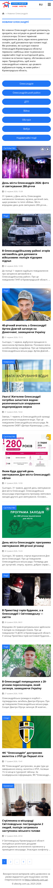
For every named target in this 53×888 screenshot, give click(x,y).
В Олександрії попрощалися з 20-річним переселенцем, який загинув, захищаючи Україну (24, 685)
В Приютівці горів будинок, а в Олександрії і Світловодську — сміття (22, 614)
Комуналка (9, 361)
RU (41, 4)
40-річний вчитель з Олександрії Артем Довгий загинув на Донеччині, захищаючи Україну (24, 329)
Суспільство (9, 148)
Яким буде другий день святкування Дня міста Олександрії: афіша (26, 474)
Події (6, 216)
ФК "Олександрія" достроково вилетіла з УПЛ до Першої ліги (22, 754)
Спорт (6, 718)
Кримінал (8, 785)
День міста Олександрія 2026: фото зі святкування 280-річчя (25, 184)
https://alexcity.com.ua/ (36, 879)
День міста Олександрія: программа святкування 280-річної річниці (26, 544)
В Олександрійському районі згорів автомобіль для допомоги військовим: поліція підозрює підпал (26, 256)
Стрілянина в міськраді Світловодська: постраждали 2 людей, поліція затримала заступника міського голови (22, 825)
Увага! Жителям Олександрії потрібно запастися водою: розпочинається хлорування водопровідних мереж (21, 401)
